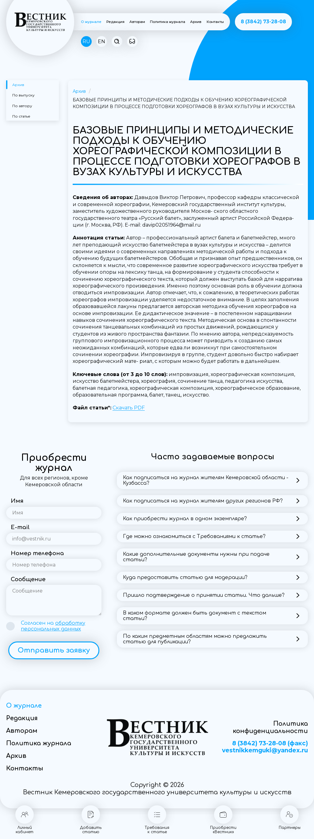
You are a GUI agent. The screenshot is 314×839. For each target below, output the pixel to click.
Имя (17, 501)
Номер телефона (37, 553)
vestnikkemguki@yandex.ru (265, 750)
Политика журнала (167, 22)
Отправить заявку (54, 650)
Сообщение (28, 579)
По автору (22, 105)
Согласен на (53, 626)
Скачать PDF (129, 408)
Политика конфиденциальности (270, 727)
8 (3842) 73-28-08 (263, 21)
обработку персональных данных (53, 626)
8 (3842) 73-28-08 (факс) (270, 743)
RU (86, 41)
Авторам (137, 22)
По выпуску (23, 95)
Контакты (215, 22)
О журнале (91, 22)
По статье (21, 116)
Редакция (115, 22)
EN (101, 41)
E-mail (20, 527)
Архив (195, 22)
